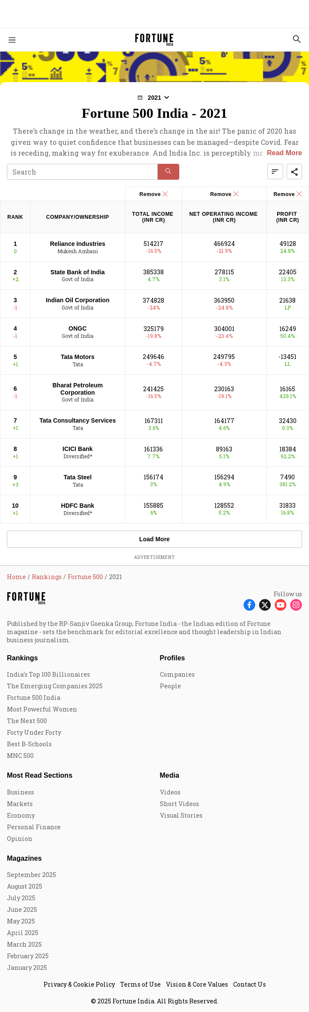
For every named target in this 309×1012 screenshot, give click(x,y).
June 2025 (22, 909)
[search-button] (297, 39)
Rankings (22, 658)
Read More (284, 152)
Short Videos (179, 804)
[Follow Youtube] (281, 604)
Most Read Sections (39, 775)
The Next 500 (27, 721)
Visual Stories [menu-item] (181, 815)
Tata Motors (77, 356)
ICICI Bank (77, 448)
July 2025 (21, 898)
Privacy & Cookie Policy (79, 984)
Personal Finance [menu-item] (34, 827)
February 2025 (28, 956)
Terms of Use (140, 984)
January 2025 (27, 967)
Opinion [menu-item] (19, 838)
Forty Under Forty (34, 732)
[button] (154, 97)
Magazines (24, 858)
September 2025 (31, 875)
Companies (177, 674)
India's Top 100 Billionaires (48, 674)
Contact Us (249, 984)
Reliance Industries (77, 243)
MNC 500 (20, 755)
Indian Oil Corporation (77, 300)
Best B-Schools (29, 744)
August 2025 (24, 886)
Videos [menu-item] (170, 792)
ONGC (78, 328)
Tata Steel (78, 477)
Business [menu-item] (20, 792)
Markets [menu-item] (20, 804)
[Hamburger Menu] (12, 40)
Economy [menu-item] (21, 815)
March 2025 (24, 944)
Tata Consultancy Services (78, 420)
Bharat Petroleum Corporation (78, 389)
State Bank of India (77, 272)
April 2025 (22, 933)
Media (169, 775)
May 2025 (21, 921)
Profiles (172, 658)
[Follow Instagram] (296, 604)
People (170, 686)
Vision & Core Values (197, 984)
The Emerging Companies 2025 (55, 686)
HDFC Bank (77, 505)
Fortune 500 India (33, 697)
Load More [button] (154, 539)
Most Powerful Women (42, 709)
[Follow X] (265, 604)
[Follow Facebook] (249, 604)
